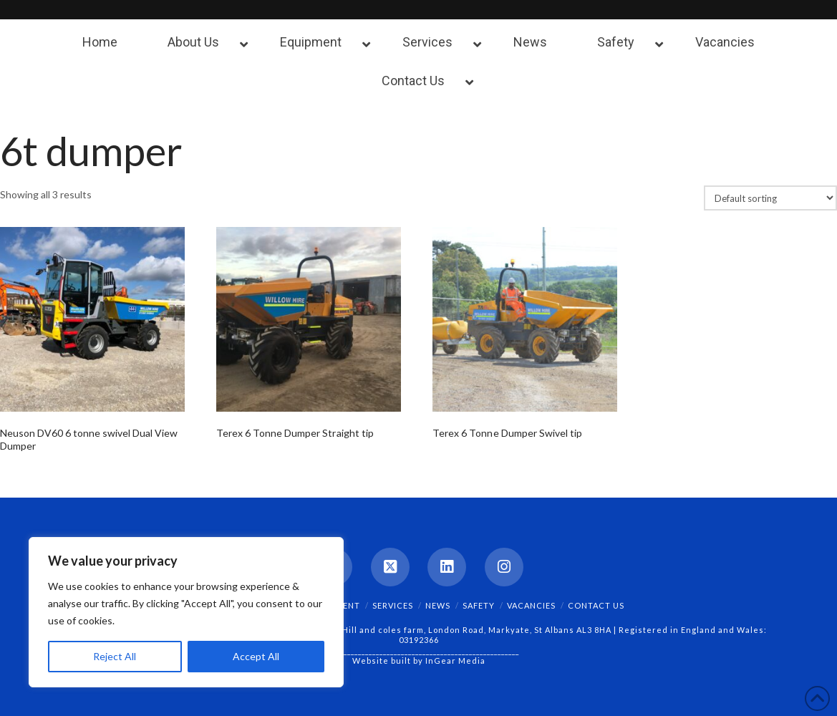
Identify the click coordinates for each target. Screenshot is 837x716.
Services (392, 605)
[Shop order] (770, 197)
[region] (186, 612)
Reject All (114, 656)
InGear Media (455, 660)
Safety (479, 605)
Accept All (256, 656)
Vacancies (531, 605)
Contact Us (596, 605)
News (437, 605)
